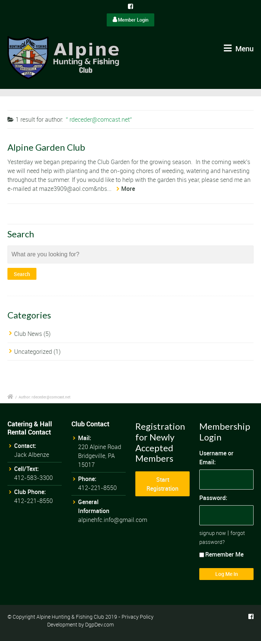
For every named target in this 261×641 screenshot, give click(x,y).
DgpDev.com (99, 624)
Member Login (130, 19)
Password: (213, 498)
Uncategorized (33, 351)
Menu (239, 49)
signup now (212, 532)
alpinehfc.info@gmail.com (112, 520)
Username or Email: (216, 457)
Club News (28, 334)
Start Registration (162, 484)
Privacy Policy (138, 616)
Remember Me (221, 554)
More (128, 189)
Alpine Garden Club (46, 147)
